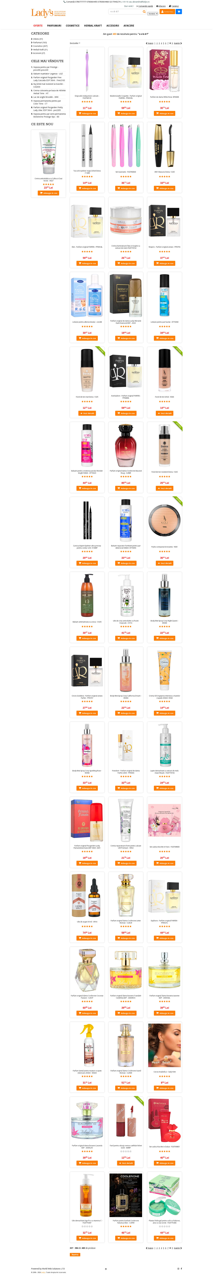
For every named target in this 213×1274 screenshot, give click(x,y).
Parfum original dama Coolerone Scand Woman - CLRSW (126, 1072)
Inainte (178, 43)
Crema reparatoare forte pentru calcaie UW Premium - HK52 (126, 847)
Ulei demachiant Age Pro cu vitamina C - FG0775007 (87, 1222)
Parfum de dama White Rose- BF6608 (164, 97)
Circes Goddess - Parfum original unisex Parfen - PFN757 (87, 697)
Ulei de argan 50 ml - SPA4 (87, 922)
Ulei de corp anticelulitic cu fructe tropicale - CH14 (126, 622)
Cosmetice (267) (40, 46)
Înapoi (75, 1254)
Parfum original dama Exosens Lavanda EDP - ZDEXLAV (87, 1147)
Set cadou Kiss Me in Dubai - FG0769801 (164, 1147)
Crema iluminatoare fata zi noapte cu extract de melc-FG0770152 (126, 247)
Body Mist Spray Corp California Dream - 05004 (125, 697)
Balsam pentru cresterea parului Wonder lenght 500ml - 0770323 (87, 472)
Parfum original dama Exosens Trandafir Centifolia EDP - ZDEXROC (125, 997)
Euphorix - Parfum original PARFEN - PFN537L (164, 922)
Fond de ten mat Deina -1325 (87, 397)
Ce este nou (42, 124)
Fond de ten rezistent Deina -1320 (165, 472)
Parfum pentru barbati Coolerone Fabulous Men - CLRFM (126, 1222)
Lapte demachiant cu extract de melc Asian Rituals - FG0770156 (164, 772)
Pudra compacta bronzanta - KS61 (164, 547)
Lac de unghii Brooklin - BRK (45, 97)
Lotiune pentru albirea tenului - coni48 (87, 322)
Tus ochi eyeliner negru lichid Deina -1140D (87, 172)
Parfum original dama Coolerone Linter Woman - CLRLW (126, 922)
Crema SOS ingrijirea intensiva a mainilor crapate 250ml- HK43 (164, 697)
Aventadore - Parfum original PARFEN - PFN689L (126, 397)
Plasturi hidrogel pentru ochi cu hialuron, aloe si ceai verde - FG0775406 (164, 1222)
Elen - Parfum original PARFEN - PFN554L (87, 247)
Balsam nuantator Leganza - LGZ (48, 73)
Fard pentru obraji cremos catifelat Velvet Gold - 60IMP (126, 1147)
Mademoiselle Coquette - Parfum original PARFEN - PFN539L (126, 97)
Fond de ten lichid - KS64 (164, 397)
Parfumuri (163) (40, 42)
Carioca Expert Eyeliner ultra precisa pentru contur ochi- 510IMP (87, 547)
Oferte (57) (38, 39)
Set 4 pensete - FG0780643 (126, 172)
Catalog (173, 6)
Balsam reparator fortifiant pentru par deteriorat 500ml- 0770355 (126, 547)
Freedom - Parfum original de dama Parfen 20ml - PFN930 (126, 772)
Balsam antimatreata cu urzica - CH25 (87, 622)
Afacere (161, 6)
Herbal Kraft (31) (40, 49)
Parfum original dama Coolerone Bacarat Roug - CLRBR (126, 472)
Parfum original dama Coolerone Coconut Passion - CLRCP (87, 997)
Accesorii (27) (39, 53)
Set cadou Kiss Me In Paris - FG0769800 (164, 847)
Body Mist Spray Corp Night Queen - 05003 (164, 622)
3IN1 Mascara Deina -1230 (164, 172)
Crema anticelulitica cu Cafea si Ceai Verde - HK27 (48, 180)
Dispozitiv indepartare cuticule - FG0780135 (87, 97)
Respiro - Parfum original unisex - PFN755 (164, 247)
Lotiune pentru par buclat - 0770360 (164, 322)
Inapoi (149, 43)
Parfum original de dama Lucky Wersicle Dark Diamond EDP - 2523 (125, 322)
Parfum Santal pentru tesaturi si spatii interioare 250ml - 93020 (87, 1072)
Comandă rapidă (145, 6)
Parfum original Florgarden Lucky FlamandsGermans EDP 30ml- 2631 (87, 847)
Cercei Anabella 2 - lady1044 (165, 1072)
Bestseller (74, 43)
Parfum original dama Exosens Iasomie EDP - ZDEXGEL (164, 997)
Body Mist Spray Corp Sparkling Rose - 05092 (87, 772)
